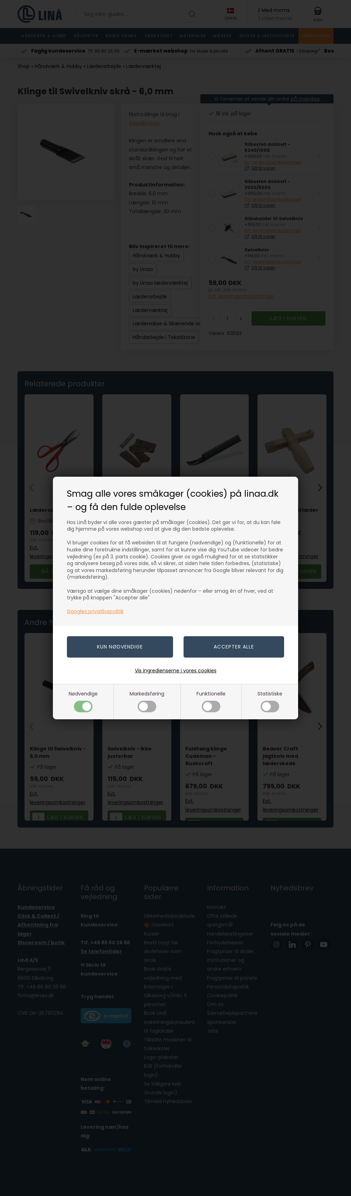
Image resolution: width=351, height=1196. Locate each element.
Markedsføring (147, 701)
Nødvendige (83, 701)
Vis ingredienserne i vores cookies (175, 670)
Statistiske (269, 701)
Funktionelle (211, 701)
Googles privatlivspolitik (95, 611)
